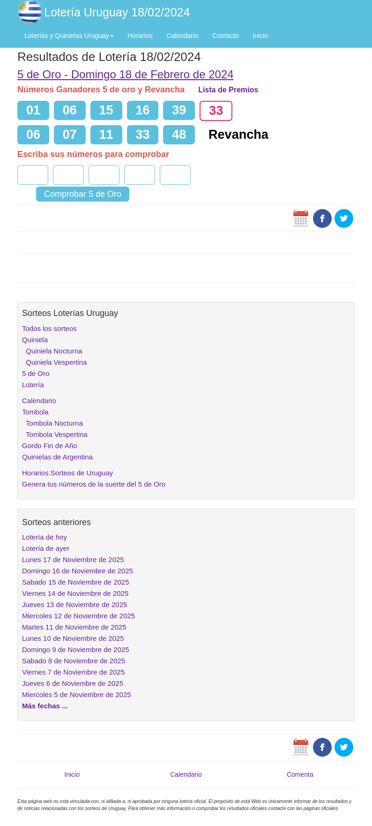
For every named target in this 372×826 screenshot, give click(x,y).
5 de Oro (35, 373)
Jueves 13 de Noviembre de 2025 (74, 604)
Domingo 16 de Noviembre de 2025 (77, 571)
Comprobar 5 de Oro (82, 194)
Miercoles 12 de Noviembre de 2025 (78, 616)
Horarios (140, 35)
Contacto (225, 35)
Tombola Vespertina (55, 434)
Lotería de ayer (45, 548)
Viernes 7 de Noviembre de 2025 (73, 672)
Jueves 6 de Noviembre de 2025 (72, 683)
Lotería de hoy (44, 537)
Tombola (35, 412)
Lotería (33, 385)
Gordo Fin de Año (49, 446)
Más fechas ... (45, 706)
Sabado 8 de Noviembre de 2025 (73, 661)
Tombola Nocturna (52, 423)
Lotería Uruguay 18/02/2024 (117, 12)
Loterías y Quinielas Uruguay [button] (69, 35)
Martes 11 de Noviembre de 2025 (74, 627)
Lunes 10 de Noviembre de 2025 (73, 638)
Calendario (182, 35)
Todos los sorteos (49, 328)
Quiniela (35, 340)
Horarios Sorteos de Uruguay (67, 473)
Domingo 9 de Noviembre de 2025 (75, 649)
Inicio (260, 35)
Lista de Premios (228, 90)
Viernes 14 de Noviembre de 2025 (75, 593)
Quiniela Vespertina (54, 362)
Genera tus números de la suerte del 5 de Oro (93, 484)
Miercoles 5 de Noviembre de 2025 (76, 694)
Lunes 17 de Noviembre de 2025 (73, 559)
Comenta (300, 774)
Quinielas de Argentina (57, 457)
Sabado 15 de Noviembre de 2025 (75, 582)
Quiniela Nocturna (52, 351)
